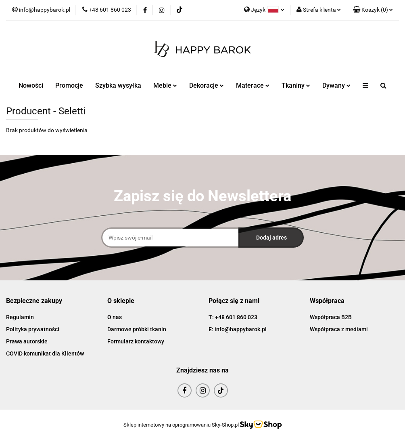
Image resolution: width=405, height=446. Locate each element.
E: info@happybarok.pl (238, 329)
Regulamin (20, 317)
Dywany (336, 85)
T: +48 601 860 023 (233, 317)
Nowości (31, 85)
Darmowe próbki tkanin (136, 329)
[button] (373, 10)
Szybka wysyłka (118, 85)
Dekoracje (206, 85)
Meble (165, 85)
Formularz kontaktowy (135, 341)
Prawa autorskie (27, 341)
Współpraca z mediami (339, 329)
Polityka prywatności (32, 329)
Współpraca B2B (331, 317)
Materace (252, 85)
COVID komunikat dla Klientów (45, 353)
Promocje (69, 85)
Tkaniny (296, 85)
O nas (114, 317)
